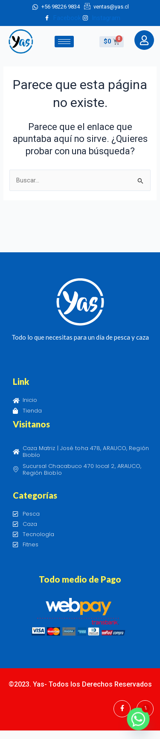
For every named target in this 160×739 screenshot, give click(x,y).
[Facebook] (122, 708)
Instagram (101, 18)
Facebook (62, 18)
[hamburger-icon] (64, 41)
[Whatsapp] (138, 719)
